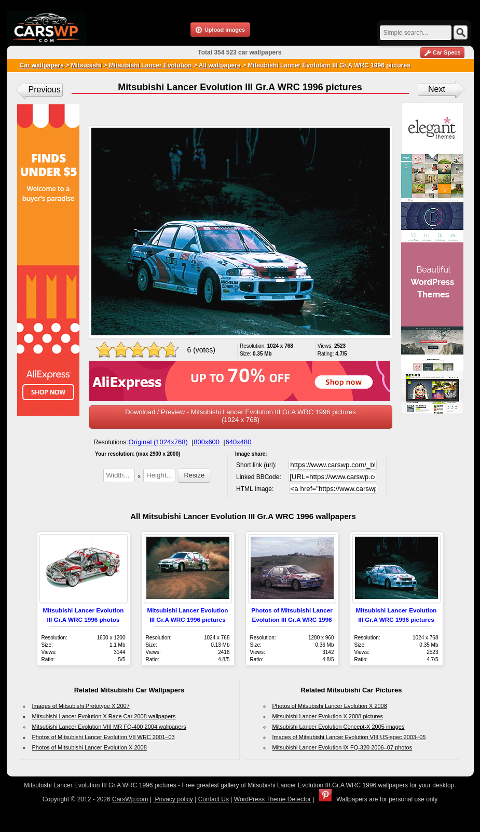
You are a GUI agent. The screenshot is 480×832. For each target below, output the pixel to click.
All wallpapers (220, 65)
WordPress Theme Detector (272, 799)
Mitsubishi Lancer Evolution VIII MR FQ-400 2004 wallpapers (109, 727)
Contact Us (213, 799)
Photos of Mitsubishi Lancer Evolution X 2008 (89, 747)
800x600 (207, 442)
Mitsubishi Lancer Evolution (149, 65)
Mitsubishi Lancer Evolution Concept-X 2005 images (338, 727)
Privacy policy (173, 799)
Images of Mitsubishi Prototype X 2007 (81, 706)
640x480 (239, 442)
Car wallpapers (42, 65)
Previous (45, 89)
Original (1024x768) (158, 442)
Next (436, 89)
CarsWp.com (130, 799)
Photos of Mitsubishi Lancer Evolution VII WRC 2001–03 (103, 737)
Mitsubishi (86, 65)
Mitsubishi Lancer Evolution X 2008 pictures (327, 716)
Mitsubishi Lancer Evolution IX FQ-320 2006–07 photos (342, 747)
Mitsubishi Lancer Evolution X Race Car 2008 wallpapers (104, 716)
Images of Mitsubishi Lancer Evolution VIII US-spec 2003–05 (349, 737)
